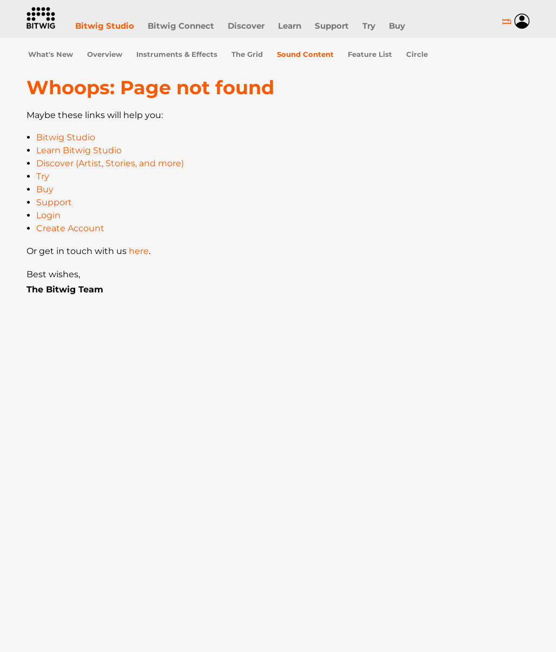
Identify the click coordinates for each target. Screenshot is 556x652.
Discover (246, 26)
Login (48, 215)
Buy (397, 26)
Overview (104, 54)
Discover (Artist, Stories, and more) (110, 163)
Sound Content (305, 54)
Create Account (70, 228)
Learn (289, 26)
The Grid (247, 54)
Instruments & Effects (176, 54)
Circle (417, 54)
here (139, 251)
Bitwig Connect (181, 26)
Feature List (370, 54)
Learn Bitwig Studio (79, 150)
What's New (50, 54)
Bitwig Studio (104, 26)
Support (332, 26)
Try (368, 26)
